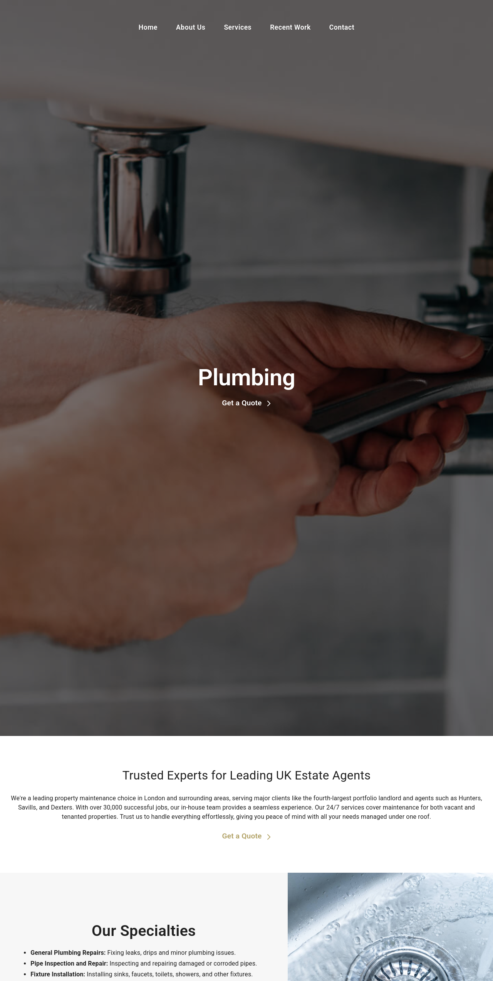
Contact (341, 27)
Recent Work (290, 27)
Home (148, 27)
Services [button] (238, 27)
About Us (190, 27)
